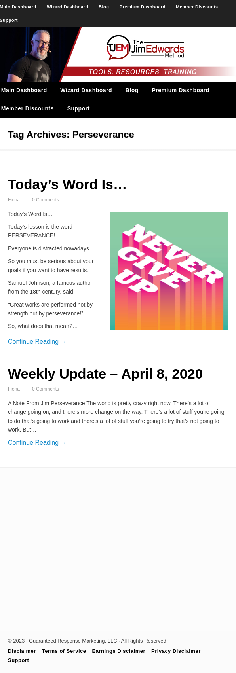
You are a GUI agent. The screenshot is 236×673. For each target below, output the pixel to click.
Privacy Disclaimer (176, 651)
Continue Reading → (37, 341)
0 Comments (45, 200)
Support (78, 108)
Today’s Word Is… (67, 184)
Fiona (14, 200)
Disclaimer (22, 651)
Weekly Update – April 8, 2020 (105, 373)
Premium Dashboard (143, 6)
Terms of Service (64, 651)
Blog (104, 6)
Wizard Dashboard (67, 6)
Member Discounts (197, 6)
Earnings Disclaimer (119, 651)
